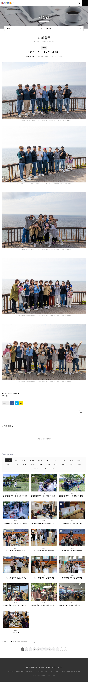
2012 (48, 465)
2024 (32, 460)
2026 (16, 460)
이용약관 (41, 667)
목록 (82, 413)
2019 (71, 460)
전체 (8, 460)
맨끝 (65, 649)
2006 (44, 469)
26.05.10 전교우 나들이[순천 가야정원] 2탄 (72, 496)
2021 (55, 460)
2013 (40, 465)
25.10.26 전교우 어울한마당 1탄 (72, 578)
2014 (32, 465)
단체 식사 (16, 633)
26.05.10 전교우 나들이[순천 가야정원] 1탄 (16, 524)
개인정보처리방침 (31, 667)
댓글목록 (7, 426)
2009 (71, 465)
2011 (56, 465)
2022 (48, 460)
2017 (9, 465)
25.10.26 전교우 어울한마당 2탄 (44, 578)
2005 (52, 469)
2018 (79, 460)
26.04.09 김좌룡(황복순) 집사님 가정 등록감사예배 (44, 524)
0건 (38, 57)
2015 (24, 465)
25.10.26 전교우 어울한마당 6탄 (16, 551)
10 (57, 649)
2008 (79, 465)
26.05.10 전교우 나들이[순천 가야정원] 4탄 (16, 496)
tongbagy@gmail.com (73, 672)
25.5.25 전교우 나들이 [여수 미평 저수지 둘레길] (44, 606)
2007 (36, 469)
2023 (40, 460)
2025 (24, 460)
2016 (16, 465)
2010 (64, 465)
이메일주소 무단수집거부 (54, 667)
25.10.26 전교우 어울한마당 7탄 (72, 524)
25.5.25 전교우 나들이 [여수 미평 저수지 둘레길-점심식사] (72, 606)
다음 (61, 649)
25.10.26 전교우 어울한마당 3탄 (16, 578)
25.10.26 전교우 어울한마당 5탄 (44, 551)
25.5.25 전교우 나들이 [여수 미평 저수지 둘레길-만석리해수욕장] (16, 606)
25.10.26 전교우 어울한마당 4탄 (72, 551)
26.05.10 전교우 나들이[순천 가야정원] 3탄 (44, 496)
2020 (63, 460)
